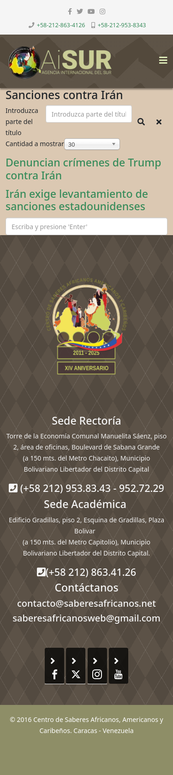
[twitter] (80, 11)
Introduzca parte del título (22, 121)
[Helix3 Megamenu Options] (161, 57)
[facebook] (70, 11)
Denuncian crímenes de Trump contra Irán (83, 169)
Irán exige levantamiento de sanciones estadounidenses (77, 200)
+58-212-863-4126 (61, 25)
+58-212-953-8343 (122, 25)
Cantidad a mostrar (35, 143)
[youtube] (91, 11)
